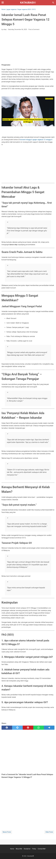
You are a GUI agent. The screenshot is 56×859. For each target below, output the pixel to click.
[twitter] (17, 728)
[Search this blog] (53, 2)
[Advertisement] (28, 47)
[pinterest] (28, 728)
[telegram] (49, 728)
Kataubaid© (28, 2)
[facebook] (7, 728)
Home (12, 849)
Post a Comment (34, 29)
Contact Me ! (42, 849)
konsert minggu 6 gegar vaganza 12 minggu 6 (36, 140)
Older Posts (49, 832)
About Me (19, 849)
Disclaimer (27, 849)
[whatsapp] (38, 728)
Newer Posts (7, 832)
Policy (34, 849)
